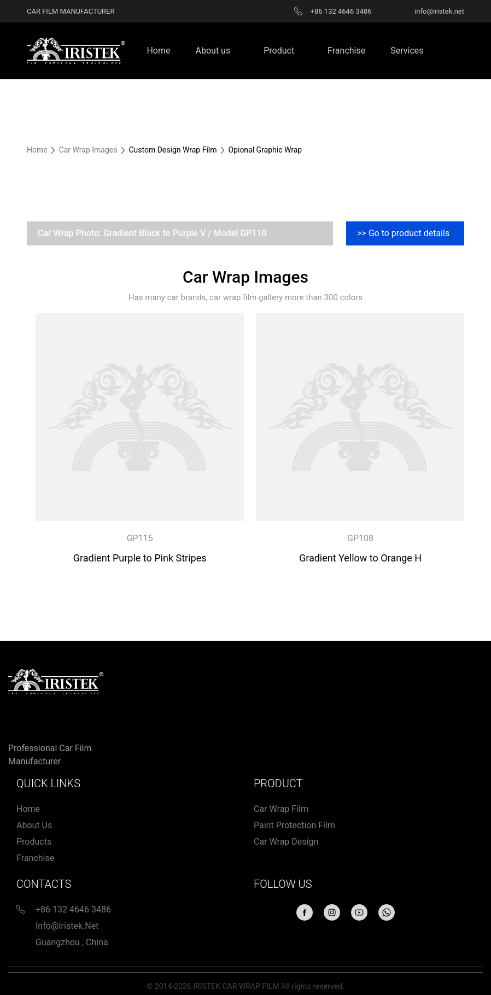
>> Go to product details (403, 233)
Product (279, 50)
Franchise (346, 50)
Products (33, 841)
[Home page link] (76, 50)
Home (158, 50)
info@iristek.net (67, 926)
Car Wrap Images (89, 149)
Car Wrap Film (281, 809)
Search (458, 50)
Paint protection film (294, 825)
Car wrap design (286, 841)
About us (213, 50)
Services (406, 50)
